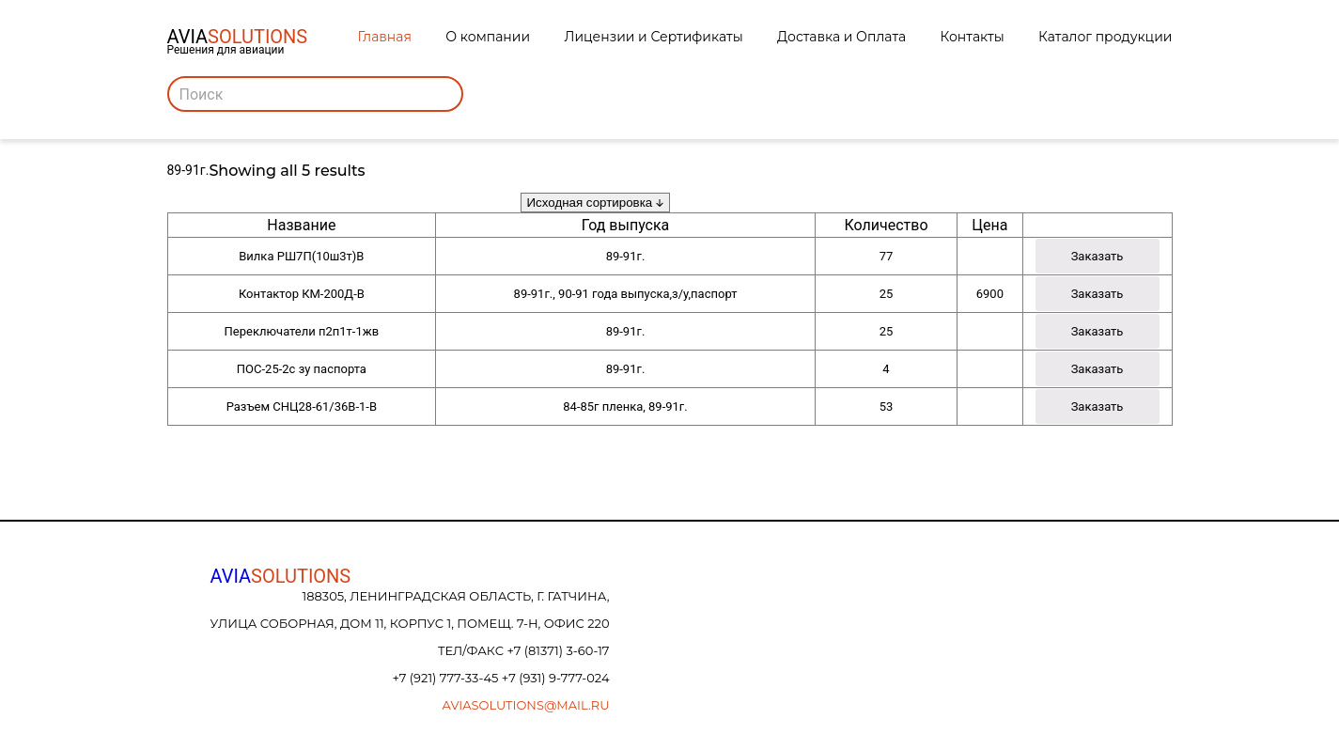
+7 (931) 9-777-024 (556, 677)
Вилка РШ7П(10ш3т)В (301, 256)
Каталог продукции (1105, 36)
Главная (385, 36)
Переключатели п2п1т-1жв (302, 331)
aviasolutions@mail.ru (526, 704)
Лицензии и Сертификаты (653, 36)
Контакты (972, 36)
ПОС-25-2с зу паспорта (301, 369)
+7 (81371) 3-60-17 (557, 650)
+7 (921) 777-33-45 (446, 677)
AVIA (280, 576)
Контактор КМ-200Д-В (302, 294)
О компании (487, 36)
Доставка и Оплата (841, 36)
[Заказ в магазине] (595, 202)
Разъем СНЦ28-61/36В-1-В (301, 406)
